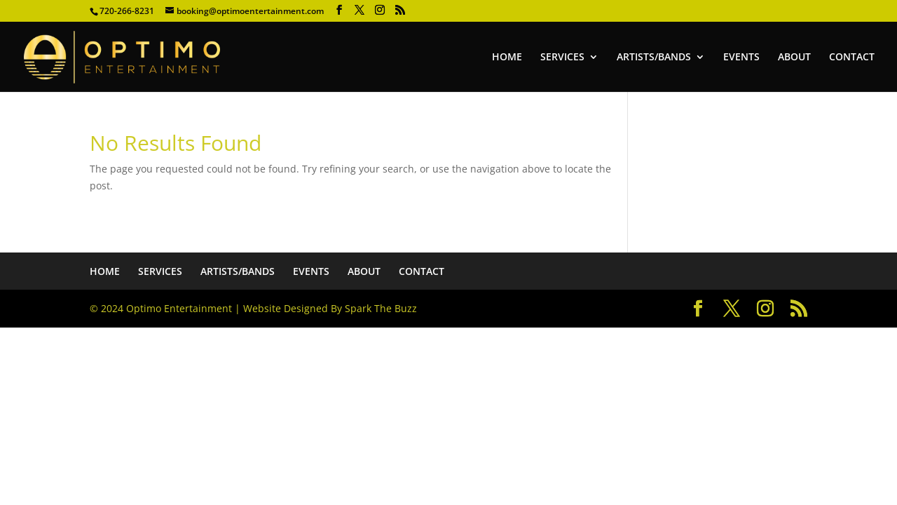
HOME (507, 57)
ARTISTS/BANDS (654, 57)
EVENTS (741, 57)
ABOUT (794, 57)
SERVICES (562, 57)
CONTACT (852, 57)
